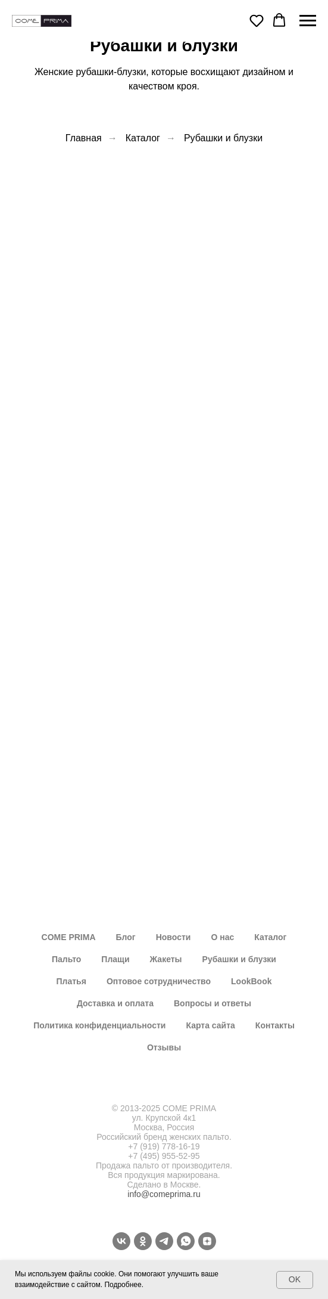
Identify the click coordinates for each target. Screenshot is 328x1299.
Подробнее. (123, 1285)
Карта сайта (210, 1025)
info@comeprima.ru (163, 1194)
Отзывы (164, 1047)
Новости (173, 937)
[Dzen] (207, 1241)
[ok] (143, 1241)
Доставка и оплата (115, 1003)
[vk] (121, 1241)
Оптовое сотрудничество (159, 981)
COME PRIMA (69, 937)
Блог (126, 937)
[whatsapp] (186, 1241)
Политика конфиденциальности (99, 1025)
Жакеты (166, 959)
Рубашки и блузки (223, 138)
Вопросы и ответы (212, 1003)
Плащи (115, 959)
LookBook (251, 981)
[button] (256, 20)
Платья (71, 981)
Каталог (143, 138)
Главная (83, 138)
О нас (222, 937)
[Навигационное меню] (307, 21)
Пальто (66, 959)
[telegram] (164, 1241)
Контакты (275, 1025)
